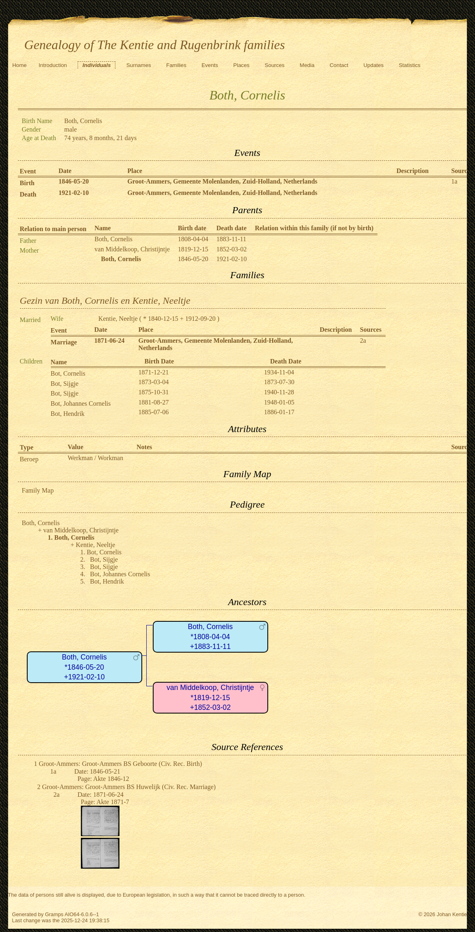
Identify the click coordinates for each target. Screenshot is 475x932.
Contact (339, 65)
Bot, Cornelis (68, 373)
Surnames (138, 65)
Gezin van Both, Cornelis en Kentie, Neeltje (105, 300)
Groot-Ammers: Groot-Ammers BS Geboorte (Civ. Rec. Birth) (120, 763)
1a (454, 181)
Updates (373, 65)
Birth (27, 182)
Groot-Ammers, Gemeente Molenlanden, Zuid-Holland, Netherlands (222, 181)
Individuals (96, 65)
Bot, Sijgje (64, 383)
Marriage (64, 342)
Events (210, 65)
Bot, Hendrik (68, 413)
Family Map (38, 490)
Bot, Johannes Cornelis (81, 403)
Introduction (53, 65)
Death (28, 194)
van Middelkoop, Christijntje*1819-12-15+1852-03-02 (210, 697)
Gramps (54, 914)
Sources (274, 65)
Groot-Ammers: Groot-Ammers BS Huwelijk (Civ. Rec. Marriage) (129, 786)
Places (241, 65)
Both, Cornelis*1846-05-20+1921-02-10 (84, 667)
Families (176, 65)
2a (363, 340)
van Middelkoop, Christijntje (132, 249)
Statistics (409, 65)
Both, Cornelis (113, 239)
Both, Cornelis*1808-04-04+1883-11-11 (210, 637)
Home (19, 65)
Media (307, 65)
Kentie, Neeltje (118, 318)
